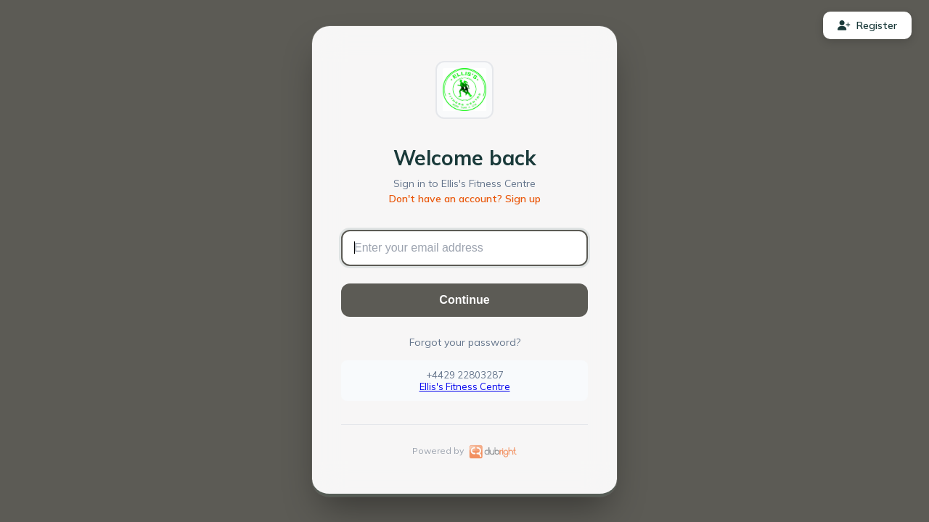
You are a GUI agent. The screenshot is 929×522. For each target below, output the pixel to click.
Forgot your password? (464, 342)
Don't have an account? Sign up (465, 198)
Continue (464, 300)
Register (867, 25)
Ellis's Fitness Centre (465, 386)
